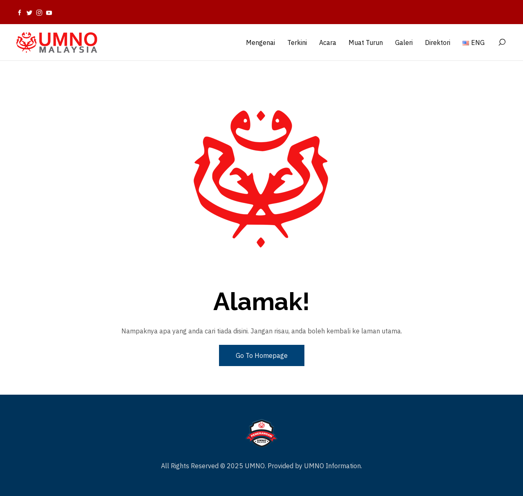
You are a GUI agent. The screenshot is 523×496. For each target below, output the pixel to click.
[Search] (502, 42)
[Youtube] (49, 12)
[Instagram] (39, 12)
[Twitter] (29, 12)
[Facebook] (19, 12)
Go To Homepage (262, 355)
